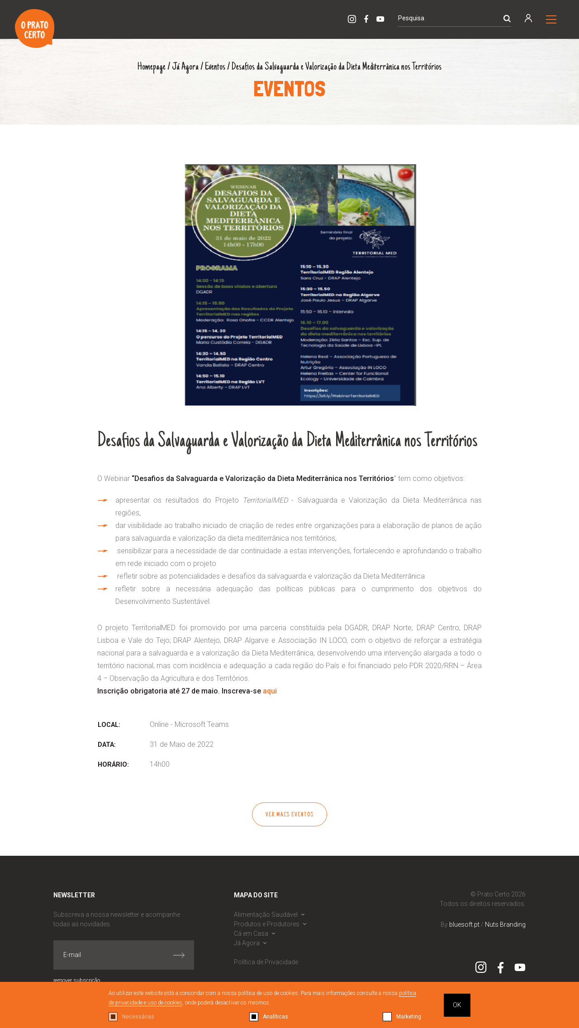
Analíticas (275, 1017)
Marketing (408, 1017)
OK (457, 1005)
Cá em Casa (251, 933)
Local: (109, 725)
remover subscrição (76, 980)
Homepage (152, 67)
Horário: (113, 765)
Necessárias (138, 1017)
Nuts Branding (505, 924)
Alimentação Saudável (266, 914)
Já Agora (185, 67)
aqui (270, 691)
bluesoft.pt (464, 924)
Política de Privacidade (266, 962)
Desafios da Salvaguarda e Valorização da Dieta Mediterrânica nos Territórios (336, 67)
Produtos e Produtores (266, 924)
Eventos (215, 67)
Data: (107, 745)
